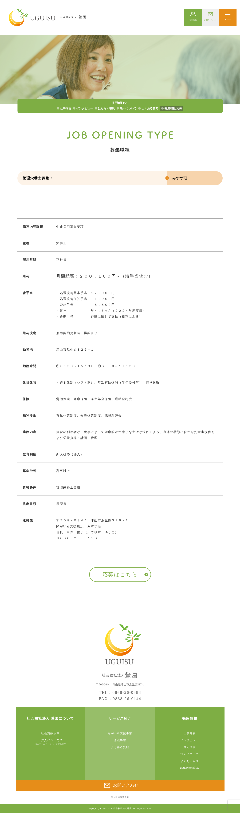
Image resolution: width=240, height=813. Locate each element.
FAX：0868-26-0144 (120, 698)
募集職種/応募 (173, 108)
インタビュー (84, 108)
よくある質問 (149, 108)
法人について (128, 108)
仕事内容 (65, 108)
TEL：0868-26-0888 (120, 692)
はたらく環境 (106, 108)
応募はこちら (120, 574)
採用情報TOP (120, 102)
